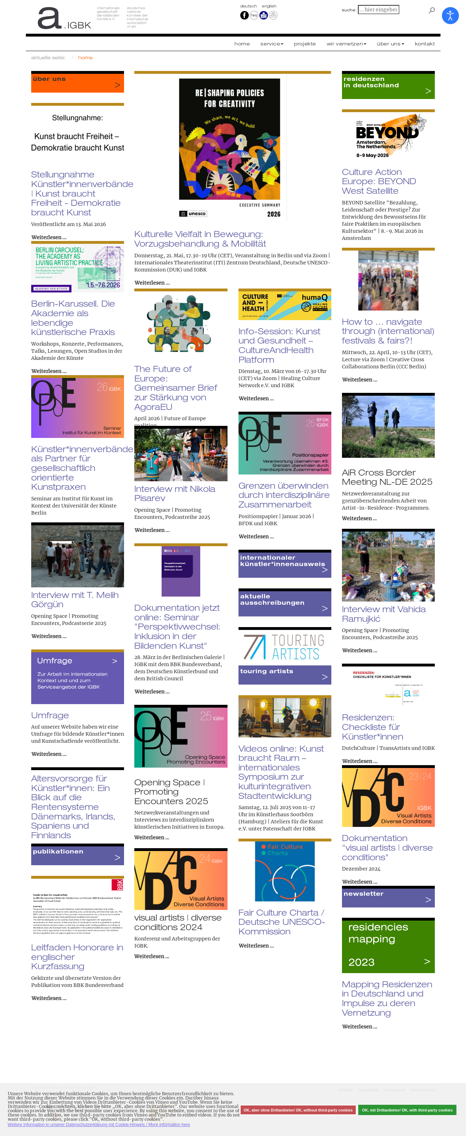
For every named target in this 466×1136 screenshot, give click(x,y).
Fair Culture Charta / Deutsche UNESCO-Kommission (281, 921)
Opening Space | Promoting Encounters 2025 (171, 791)
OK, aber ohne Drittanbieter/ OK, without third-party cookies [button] (298, 1110)
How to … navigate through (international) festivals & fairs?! (388, 331)
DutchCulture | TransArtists (376, 748)
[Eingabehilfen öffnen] (450, 15)
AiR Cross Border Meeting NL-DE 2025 (387, 477)
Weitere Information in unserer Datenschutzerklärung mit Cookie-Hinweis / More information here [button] (99, 1124)
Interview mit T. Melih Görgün (75, 599)
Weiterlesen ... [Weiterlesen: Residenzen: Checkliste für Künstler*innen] (359, 761)
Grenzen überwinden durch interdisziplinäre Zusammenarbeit (284, 495)
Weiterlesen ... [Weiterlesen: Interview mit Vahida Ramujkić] (359, 650)
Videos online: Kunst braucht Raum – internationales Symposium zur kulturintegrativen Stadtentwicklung (281, 772)
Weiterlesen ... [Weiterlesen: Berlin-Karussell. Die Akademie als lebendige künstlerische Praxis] (49, 371)
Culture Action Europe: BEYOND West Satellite (379, 181)
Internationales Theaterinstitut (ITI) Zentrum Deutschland (207, 262)
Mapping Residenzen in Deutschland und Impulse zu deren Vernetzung (387, 998)
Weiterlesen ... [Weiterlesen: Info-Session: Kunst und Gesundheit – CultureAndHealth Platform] (256, 398)
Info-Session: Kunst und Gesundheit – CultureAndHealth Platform (279, 345)
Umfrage (50, 715)
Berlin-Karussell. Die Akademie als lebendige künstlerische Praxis (73, 317)
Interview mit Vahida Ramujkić (384, 614)
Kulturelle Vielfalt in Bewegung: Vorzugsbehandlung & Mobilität (200, 238)
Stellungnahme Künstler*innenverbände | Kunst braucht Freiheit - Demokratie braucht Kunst (82, 193)
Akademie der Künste (57, 358)
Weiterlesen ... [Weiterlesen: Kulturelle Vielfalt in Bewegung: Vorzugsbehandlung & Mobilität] (152, 283)
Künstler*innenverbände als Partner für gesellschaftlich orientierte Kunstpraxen (82, 468)
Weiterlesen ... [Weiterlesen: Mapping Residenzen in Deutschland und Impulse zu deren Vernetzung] (359, 1027)
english (269, 6)
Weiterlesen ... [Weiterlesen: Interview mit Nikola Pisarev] (152, 530)
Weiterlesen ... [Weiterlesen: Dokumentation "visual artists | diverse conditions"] (359, 882)
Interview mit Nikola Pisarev (174, 493)
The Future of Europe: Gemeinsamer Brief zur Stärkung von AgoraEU (175, 388)
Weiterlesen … (359, 518)
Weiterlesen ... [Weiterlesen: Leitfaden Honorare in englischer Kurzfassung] (49, 998)
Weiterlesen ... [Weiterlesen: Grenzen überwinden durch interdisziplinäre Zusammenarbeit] (256, 536)
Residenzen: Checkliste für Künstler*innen (372, 726)
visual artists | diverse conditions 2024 (178, 922)
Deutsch (249, 6)
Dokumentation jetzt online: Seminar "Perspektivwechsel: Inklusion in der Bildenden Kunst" (177, 627)
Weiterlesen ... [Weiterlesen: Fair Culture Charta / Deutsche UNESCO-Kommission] (256, 946)
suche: (349, 9)
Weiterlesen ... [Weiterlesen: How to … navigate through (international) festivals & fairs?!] (359, 380)
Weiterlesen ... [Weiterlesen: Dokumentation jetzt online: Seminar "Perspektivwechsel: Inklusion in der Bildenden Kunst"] (152, 691)
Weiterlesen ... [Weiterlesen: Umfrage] (49, 754)
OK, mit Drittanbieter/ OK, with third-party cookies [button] (407, 1110)
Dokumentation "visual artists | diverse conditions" (387, 847)
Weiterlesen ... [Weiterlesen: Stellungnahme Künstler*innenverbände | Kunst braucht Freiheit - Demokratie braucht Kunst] (49, 237)
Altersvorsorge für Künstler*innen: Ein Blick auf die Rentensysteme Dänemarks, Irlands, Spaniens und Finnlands (73, 806)
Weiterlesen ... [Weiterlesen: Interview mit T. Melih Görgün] (49, 636)
